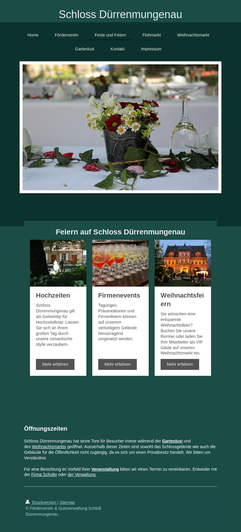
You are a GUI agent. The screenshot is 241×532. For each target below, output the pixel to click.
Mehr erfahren (55, 364)
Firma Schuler (44, 474)
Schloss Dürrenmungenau (120, 14)
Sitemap (67, 502)
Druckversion (41, 502)
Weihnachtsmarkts (49, 446)
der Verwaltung (82, 474)
